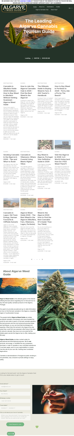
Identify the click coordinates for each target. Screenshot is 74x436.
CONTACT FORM (25, 1)
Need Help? (54, 9)
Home (35, 6)
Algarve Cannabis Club (42, 9)
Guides (58, 6)
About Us (41, 6)
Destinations (50, 6)
